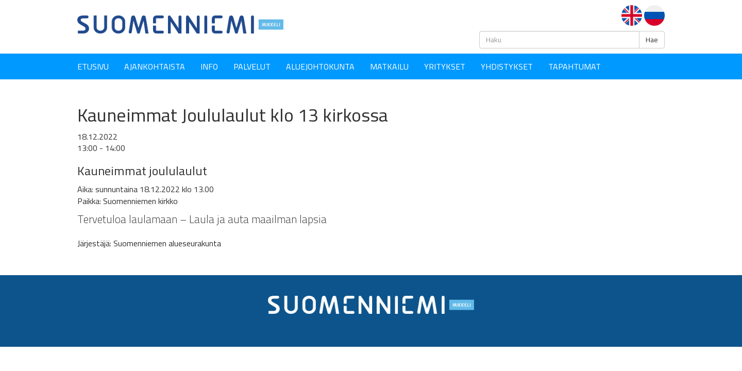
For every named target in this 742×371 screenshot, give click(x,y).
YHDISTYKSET (507, 66)
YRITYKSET (444, 66)
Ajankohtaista (154, 66)
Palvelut (252, 66)
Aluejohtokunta (320, 66)
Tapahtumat (574, 66)
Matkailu (389, 66)
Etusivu (93, 66)
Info (209, 66)
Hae (652, 39)
